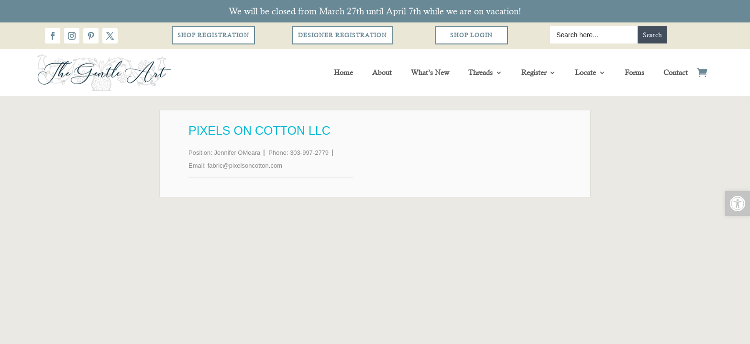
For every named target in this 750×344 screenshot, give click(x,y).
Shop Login (471, 35)
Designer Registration (342, 35)
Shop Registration (213, 35)
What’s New (430, 72)
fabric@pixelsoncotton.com (245, 165)
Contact (675, 72)
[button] (737, 203)
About (382, 72)
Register (533, 72)
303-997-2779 (309, 152)
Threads (480, 72)
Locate (585, 72)
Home (343, 72)
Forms (634, 72)
